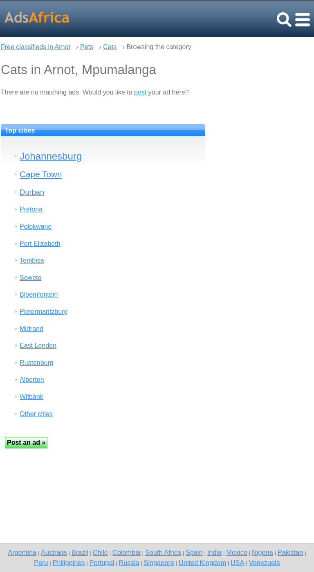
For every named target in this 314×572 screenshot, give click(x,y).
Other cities (36, 413)
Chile (100, 552)
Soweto (30, 277)
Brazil (80, 552)
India (214, 552)
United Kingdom (202, 562)
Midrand (31, 328)
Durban (32, 192)
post (140, 92)
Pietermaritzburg (43, 311)
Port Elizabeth (40, 243)
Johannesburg (51, 156)
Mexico (236, 552)
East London (38, 345)
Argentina (22, 552)
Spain (194, 552)
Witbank (31, 396)
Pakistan (290, 552)
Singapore (159, 562)
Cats (110, 46)
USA (237, 562)
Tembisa (32, 260)
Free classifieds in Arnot (35, 46)
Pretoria (31, 209)
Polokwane (36, 226)
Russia (129, 562)
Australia (54, 552)
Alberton (32, 379)
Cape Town (41, 174)
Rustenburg (37, 362)
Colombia (126, 552)
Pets (86, 46)
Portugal (102, 562)
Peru (41, 562)
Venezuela (264, 562)
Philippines (69, 562)
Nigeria (262, 552)
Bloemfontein (39, 294)
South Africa (163, 552)
